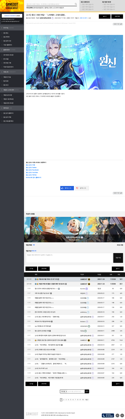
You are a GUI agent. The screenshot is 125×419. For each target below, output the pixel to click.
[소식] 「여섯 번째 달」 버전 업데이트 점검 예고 (48, 345)
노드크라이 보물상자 (58, 8)
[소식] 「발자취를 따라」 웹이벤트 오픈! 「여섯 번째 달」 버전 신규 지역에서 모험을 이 (51, 359)
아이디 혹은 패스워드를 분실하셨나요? (11, 21)
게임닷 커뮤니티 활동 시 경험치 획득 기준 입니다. (52, 284)
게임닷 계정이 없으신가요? (9, 19)
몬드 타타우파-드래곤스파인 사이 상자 (45, 312)
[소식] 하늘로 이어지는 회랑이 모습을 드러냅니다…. (49, 354)
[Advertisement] (74, 30)
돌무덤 (46, 8)
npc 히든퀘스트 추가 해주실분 (43, 326)
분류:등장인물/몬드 (38, 8)
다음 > (86, 400)
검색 (87, 391)
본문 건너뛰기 (83, 18)
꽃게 (51, 8)
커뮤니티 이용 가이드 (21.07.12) (48, 279)
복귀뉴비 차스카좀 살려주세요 (43, 321)
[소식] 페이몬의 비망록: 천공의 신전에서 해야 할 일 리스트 (50, 335)
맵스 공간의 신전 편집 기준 (42, 331)
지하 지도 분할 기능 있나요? (42, 293)
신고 (90, 18)
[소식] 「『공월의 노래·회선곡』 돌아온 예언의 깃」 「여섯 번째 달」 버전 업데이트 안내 (51, 364)
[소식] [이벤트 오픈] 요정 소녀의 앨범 (45, 349)
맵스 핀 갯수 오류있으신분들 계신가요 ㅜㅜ (46, 288)
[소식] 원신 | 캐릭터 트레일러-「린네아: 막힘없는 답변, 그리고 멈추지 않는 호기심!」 (51, 373)
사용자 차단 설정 (117, 24)
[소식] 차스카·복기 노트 (41, 368)
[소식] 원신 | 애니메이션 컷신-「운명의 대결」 (47, 317)
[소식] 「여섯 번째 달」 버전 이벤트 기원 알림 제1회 (49, 378)
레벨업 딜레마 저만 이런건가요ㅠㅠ (44, 298)
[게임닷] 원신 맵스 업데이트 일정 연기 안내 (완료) (50, 340)
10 (83, 400)
